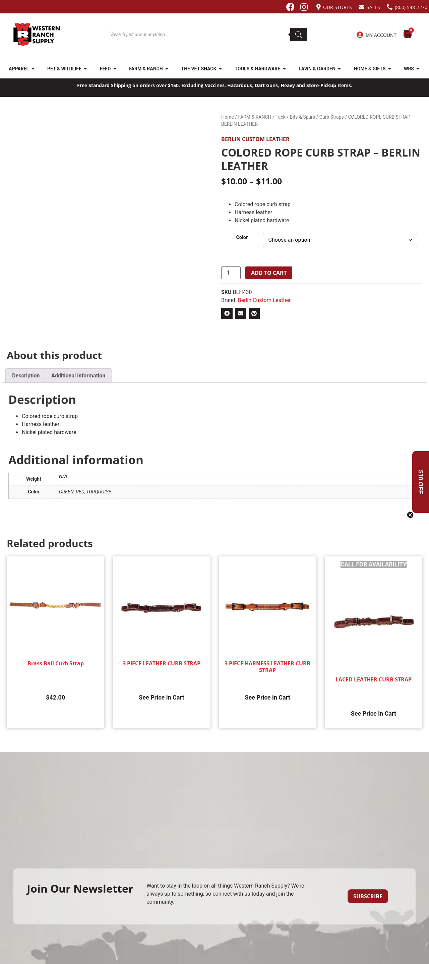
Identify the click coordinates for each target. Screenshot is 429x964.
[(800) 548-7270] (389, 7)
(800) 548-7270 (411, 7)
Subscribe (367, 896)
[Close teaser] (410, 514)
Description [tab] (26, 375)
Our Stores (337, 7)
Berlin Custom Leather (255, 139)
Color (242, 237)
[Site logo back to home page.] (36, 34)
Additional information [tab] (78, 375)
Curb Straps (331, 117)
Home (227, 117)
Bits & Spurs (302, 117)
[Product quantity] (231, 272)
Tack (280, 117)
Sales (373, 7)
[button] (227, 313)
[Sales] (361, 7)
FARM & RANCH (254, 117)
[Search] (298, 34)
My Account (381, 35)
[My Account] (360, 35)
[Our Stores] (318, 7)
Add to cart (269, 273)
